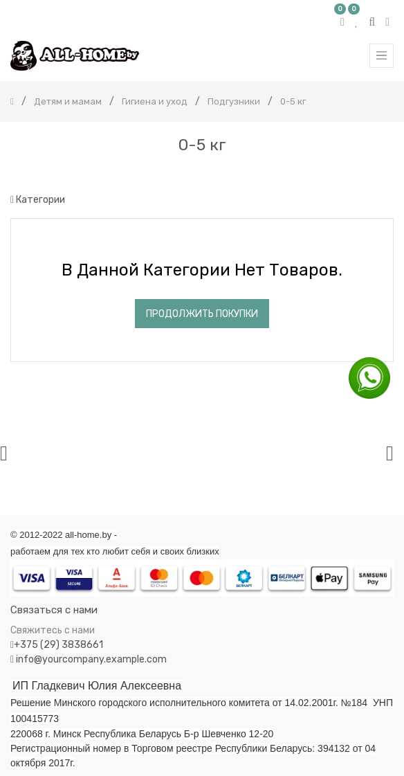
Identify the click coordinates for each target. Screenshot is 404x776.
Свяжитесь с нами (52, 630)
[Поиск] (382, 174)
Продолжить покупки (202, 314)
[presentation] (4, 453)
